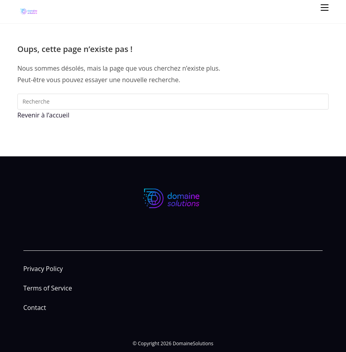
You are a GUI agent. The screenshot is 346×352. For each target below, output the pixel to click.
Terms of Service (47, 288)
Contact (34, 307)
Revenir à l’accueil (43, 115)
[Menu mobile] (325, 7)
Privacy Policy (43, 268)
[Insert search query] (173, 102)
